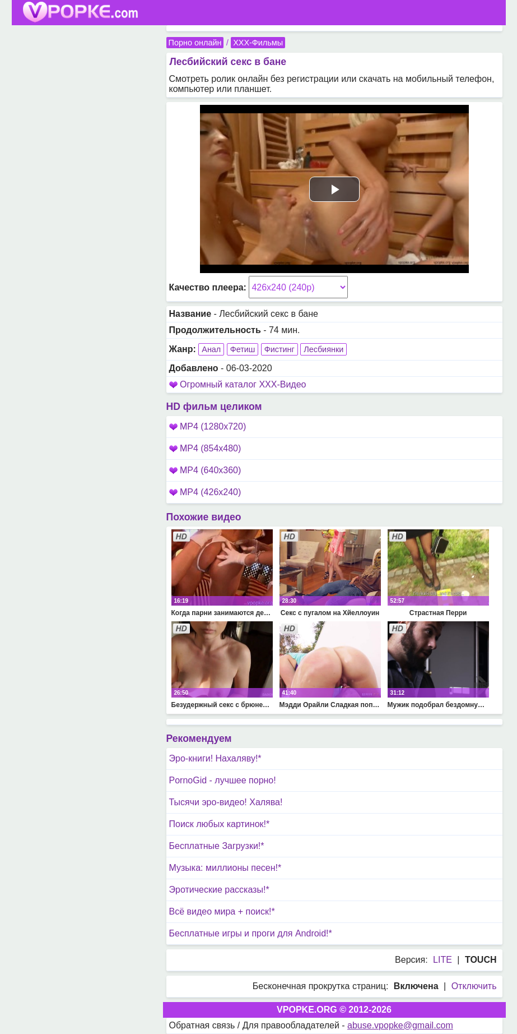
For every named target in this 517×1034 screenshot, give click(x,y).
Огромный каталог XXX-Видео (243, 384)
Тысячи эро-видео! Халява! (226, 802)
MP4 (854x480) (205, 448)
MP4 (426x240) (205, 492)
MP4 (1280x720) (207, 426)
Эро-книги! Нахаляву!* (215, 758)
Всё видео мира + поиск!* (222, 911)
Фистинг (279, 349)
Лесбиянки (323, 349)
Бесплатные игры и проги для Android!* (250, 933)
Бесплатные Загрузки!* (216, 846)
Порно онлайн (195, 42)
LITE (442, 959)
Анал (211, 349)
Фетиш (242, 349)
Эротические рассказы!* (219, 889)
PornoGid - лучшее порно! (222, 780)
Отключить (474, 986)
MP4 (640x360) (205, 470)
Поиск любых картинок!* (219, 824)
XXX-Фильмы (258, 42)
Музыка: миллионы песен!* (225, 868)
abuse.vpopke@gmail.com (400, 1025)
